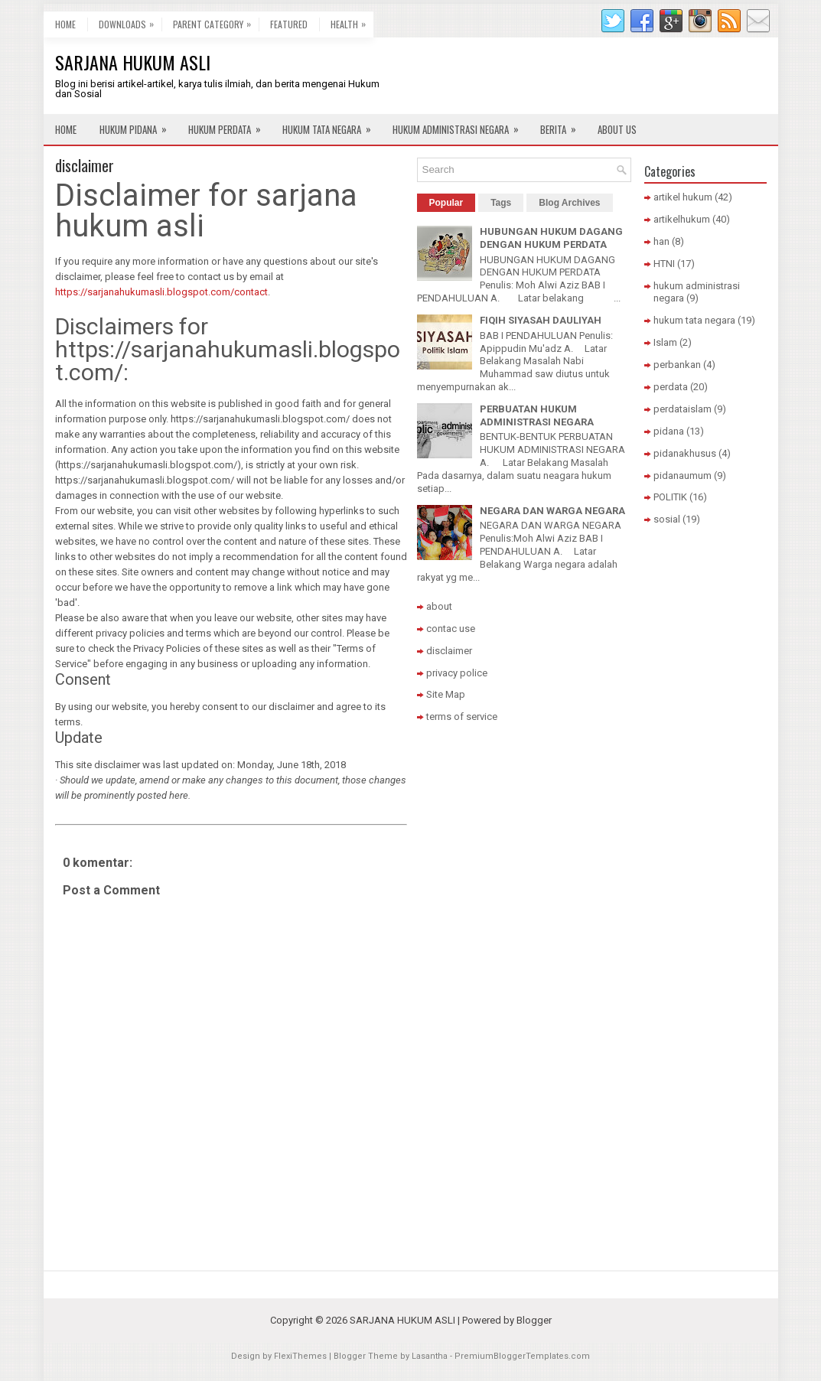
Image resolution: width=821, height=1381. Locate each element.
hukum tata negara (694, 320)
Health (352, 21)
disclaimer (84, 165)
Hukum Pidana (138, 125)
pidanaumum (682, 475)
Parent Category (216, 21)
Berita (563, 125)
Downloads (130, 21)
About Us (617, 129)
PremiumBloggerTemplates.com (522, 1356)
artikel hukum (682, 197)
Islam (665, 342)
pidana (668, 431)
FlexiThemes (300, 1356)
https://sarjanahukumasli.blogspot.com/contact (161, 292)
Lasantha (430, 1356)
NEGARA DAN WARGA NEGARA (552, 510)
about (439, 606)
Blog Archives (569, 202)
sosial (666, 519)
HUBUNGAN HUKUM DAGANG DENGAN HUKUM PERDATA (551, 238)
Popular (446, 202)
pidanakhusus (684, 453)
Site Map (445, 694)
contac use (450, 628)
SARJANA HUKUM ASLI (132, 62)
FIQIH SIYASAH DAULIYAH (540, 320)
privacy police (456, 673)
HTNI (664, 263)
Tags (500, 202)
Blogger (534, 1320)
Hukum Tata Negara (331, 125)
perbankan (677, 364)
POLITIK (670, 497)
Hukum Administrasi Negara (461, 125)
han (661, 241)
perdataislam (682, 409)
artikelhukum (681, 219)
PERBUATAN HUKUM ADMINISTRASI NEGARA (537, 415)
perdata (670, 386)
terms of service (461, 716)
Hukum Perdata (229, 125)
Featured (289, 24)
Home (65, 24)
